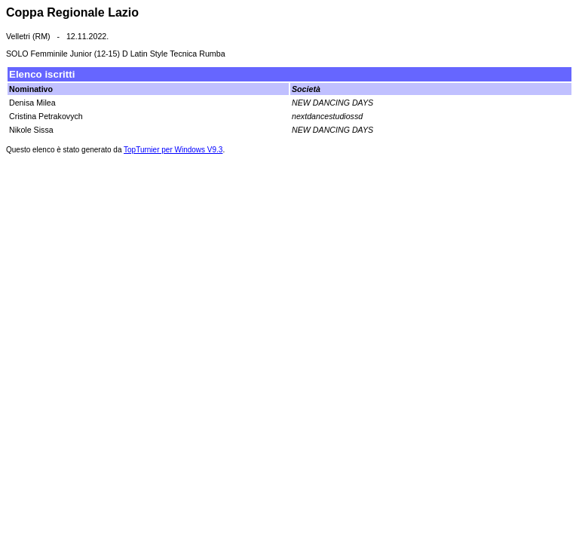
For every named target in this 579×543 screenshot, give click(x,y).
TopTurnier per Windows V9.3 (173, 150)
